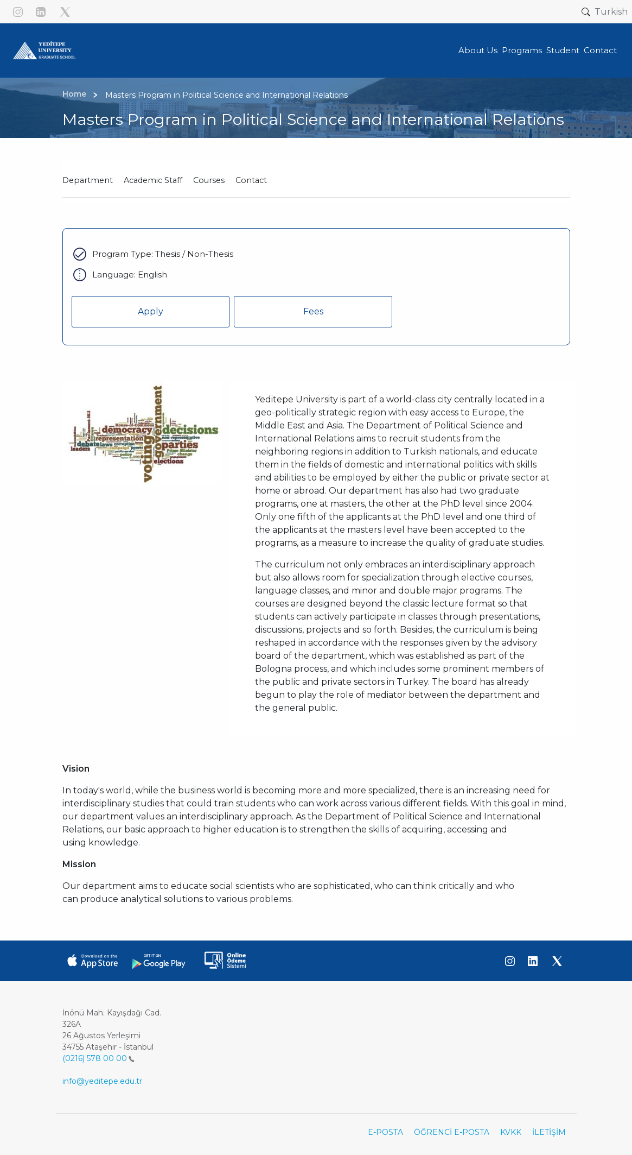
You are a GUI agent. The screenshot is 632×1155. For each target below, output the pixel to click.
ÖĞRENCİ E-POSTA (451, 1132)
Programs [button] (522, 50)
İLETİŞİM (549, 1132)
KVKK (510, 1132)
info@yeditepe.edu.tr (102, 1081)
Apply (150, 311)
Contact (251, 180)
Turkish (611, 12)
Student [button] (562, 50)
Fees (313, 311)
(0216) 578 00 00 (98, 1058)
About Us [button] (477, 50)
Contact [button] (600, 50)
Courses (209, 180)
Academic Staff (153, 180)
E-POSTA (385, 1132)
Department (87, 180)
